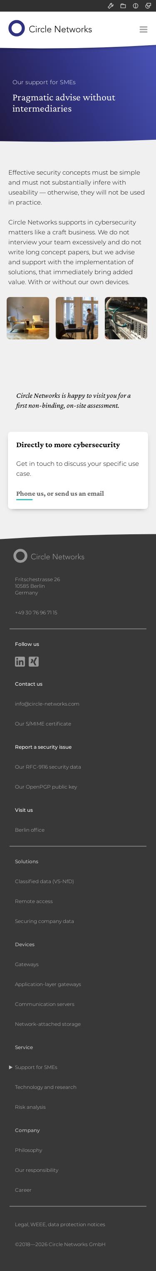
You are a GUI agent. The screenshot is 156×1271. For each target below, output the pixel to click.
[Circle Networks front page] (50, 28)
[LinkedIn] (20, 662)
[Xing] (34, 662)
